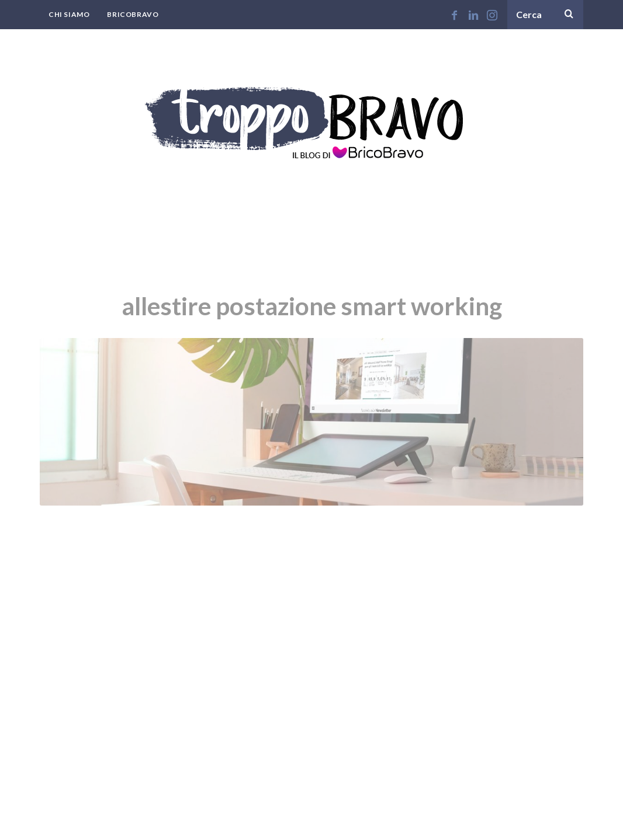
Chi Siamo (69, 14)
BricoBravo (132, 14)
